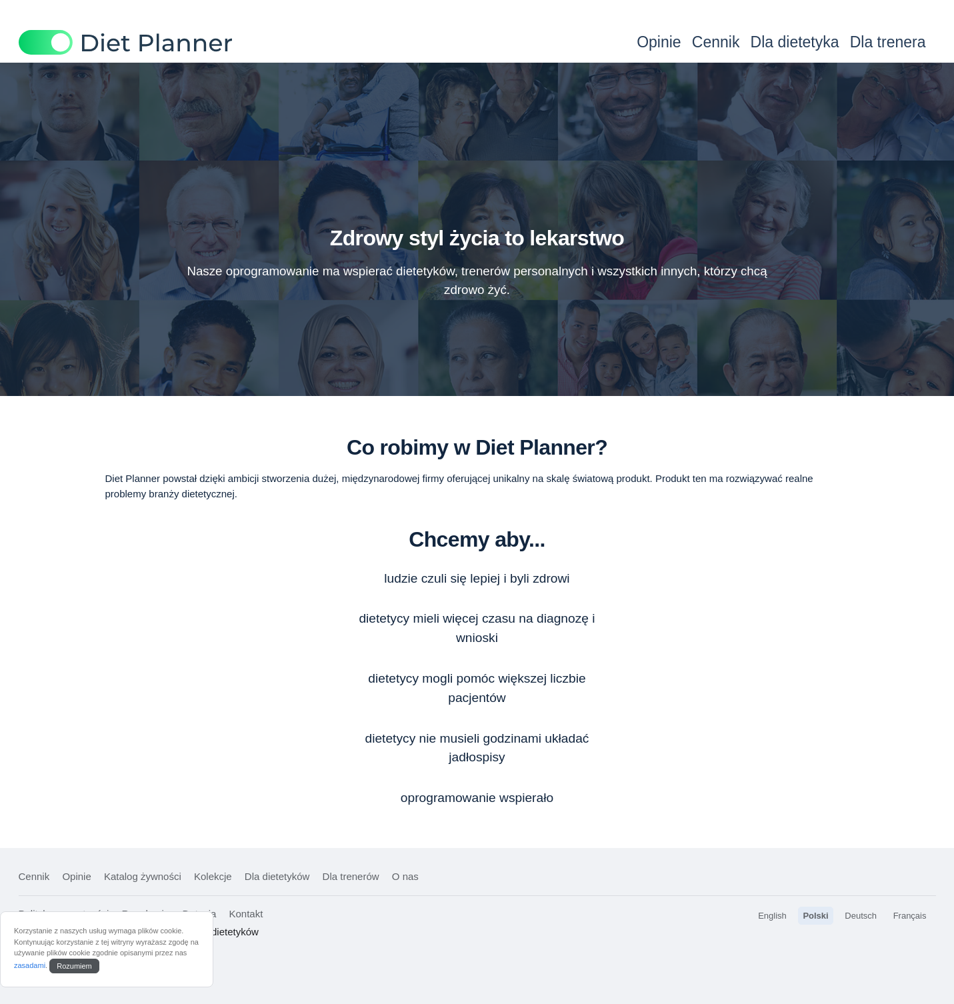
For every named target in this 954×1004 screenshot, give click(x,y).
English (772, 916)
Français (910, 916)
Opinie (659, 42)
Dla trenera (888, 42)
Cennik (716, 42)
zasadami (29, 965)
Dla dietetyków (277, 876)
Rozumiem (74, 966)
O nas (405, 876)
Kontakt (246, 913)
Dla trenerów (351, 876)
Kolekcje (213, 876)
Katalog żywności (142, 876)
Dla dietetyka (795, 42)
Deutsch (861, 916)
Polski (815, 916)
